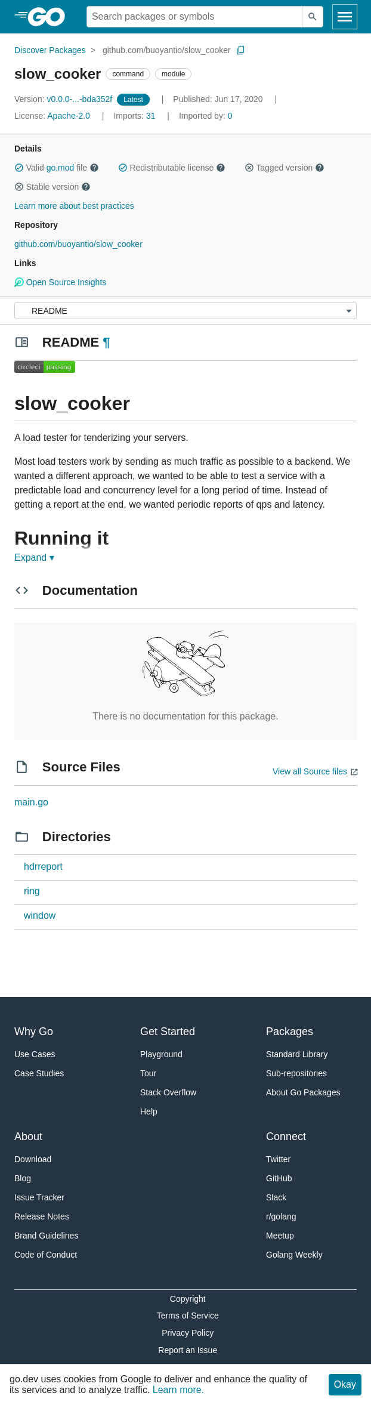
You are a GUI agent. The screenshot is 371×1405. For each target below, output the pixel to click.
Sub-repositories (296, 1073)
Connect (286, 1136)
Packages (289, 1031)
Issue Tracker (39, 1197)
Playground (161, 1054)
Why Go (33, 1031)
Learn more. (178, 1390)
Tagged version (284, 167)
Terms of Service (188, 1315)
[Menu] (185, 310)
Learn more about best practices (74, 206)
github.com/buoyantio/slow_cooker (167, 50)
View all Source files (310, 771)
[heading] (50, 16)
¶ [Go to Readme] (106, 342)
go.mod (61, 167)
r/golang (281, 1216)
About (28, 1136)
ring (32, 891)
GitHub (279, 1178)
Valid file (56, 167)
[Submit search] (312, 16)
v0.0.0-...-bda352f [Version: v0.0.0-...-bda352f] (64, 99)
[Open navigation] (345, 17)
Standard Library (297, 1054)
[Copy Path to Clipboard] (241, 50)
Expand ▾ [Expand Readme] (34, 557)
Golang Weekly (294, 1254)
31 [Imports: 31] (135, 116)
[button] (19, 167)
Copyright (188, 1299)
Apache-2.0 (68, 116)
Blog (22, 1178)
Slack (276, 1197)
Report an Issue (187, 1350)
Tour (148, 1073)
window (39, 915)
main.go (31, 802)
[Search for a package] (194, 16)
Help (148, 1111)
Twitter (278, 1159)
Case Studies (39, 1073)
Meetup (280, 1235)
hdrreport (43, 866)
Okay (345, 1384)
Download (32, 1159)
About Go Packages (303, 1092)
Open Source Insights (60, 282)
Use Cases (34, 1054)
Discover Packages (50, 50)
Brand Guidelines (46, 1235)
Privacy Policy (188, 1333)
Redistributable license (171, 167)
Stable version (52, 187)
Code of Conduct (45, 1254)
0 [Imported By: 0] (206, 116)
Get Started (167, 1031)
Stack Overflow (168, 1092)
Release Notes (41, 1216)
